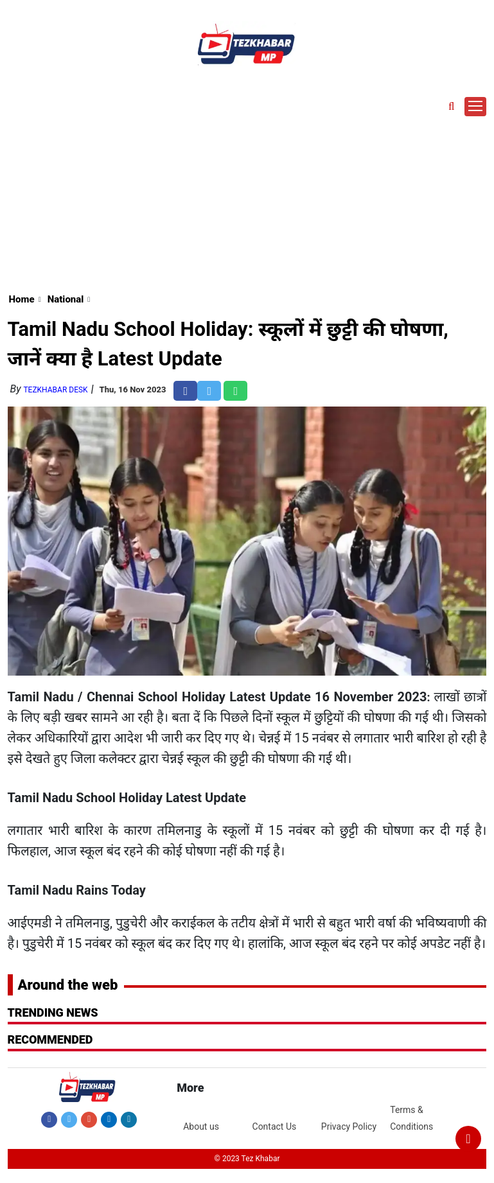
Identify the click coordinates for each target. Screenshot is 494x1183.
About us (201, 1126)
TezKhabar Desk (55, 389)
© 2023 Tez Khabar (246, 1158)
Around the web (68, 985)
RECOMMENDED (50, 1039)
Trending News (53, 1012)
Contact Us (274, 1126)
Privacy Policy (348, 1126)
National (66, 299)
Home (22, 299)
